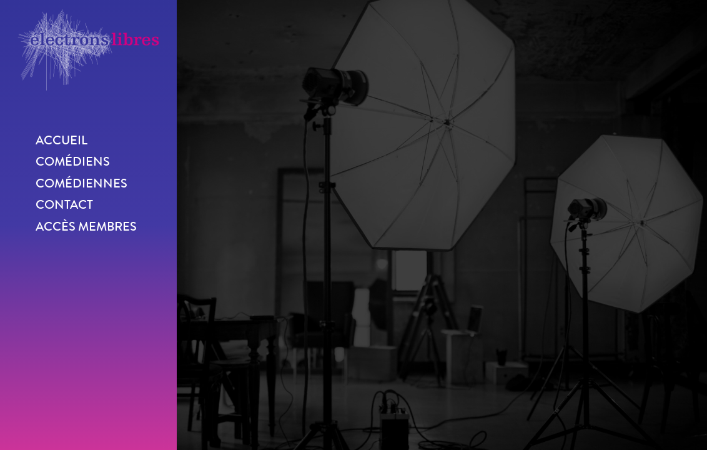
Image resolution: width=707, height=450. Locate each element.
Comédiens (73, 161)
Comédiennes (81, 183)
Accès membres (86, 227)
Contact (64, 205)
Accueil (61, 140)
